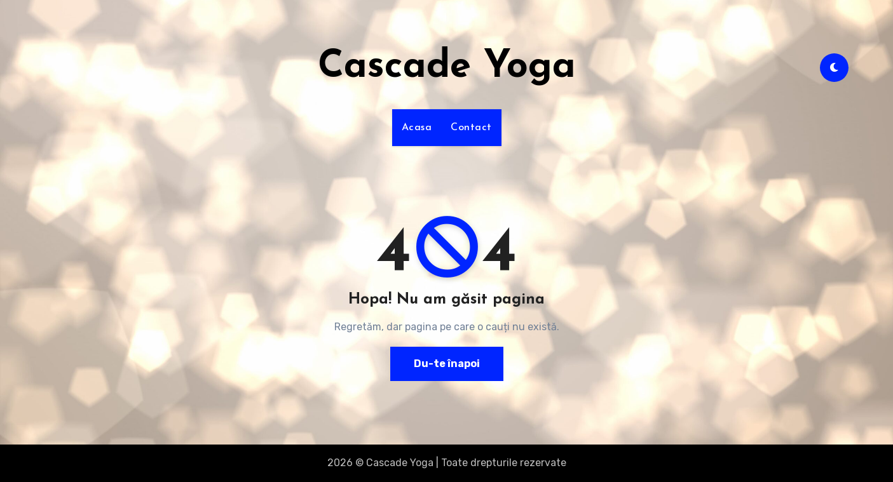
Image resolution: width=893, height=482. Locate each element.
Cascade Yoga (447, 67)
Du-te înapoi (447, 364)
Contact (471, 128)
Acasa (417, 128)
